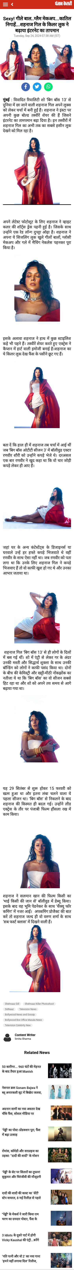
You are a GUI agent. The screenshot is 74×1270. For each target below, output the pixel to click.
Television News (28, 1009)
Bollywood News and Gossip (20, 1014)
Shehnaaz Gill (12, 1003)
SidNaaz (9, 1009)
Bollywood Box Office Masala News (23, 1020)
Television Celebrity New (18, 1025)
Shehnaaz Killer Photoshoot (39, 1003)
